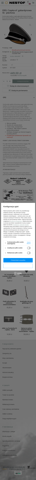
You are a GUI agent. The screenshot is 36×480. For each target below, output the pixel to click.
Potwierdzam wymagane (18, 266)
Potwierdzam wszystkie (18, 260)
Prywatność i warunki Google (20, 225)
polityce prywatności (16, 221)
